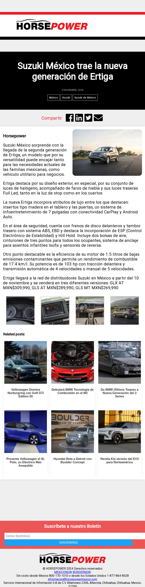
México (53, 97)
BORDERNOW (82, 572)
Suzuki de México (85, 97)
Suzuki (66, 97)
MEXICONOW (63, 572)
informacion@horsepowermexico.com (72, 579)
